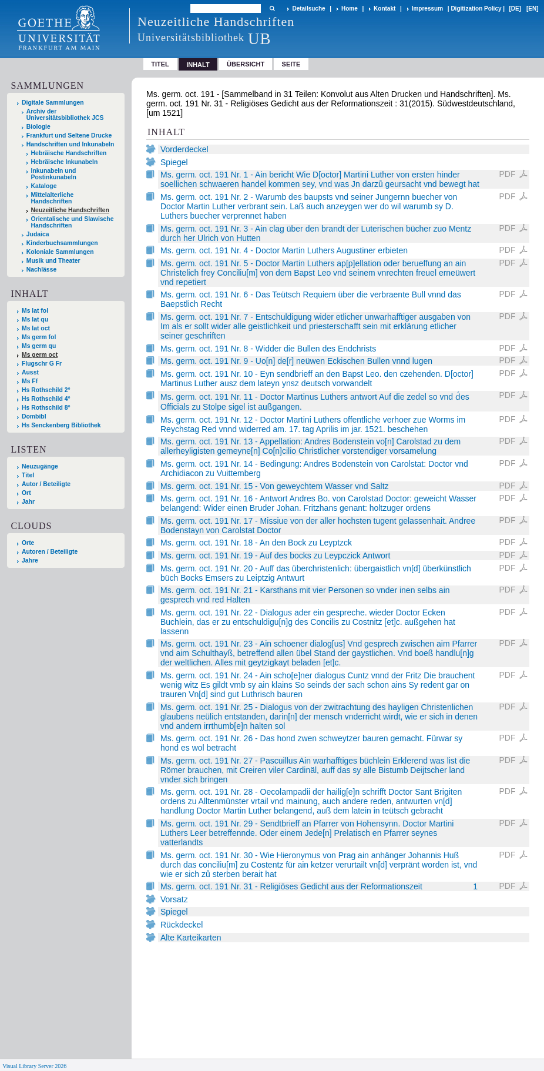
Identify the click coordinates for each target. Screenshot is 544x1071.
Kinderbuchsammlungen (62, 243)
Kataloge (44, 186)
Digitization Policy (476, 8)
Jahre (30, 560)
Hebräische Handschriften (69, 153)
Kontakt (384, 8)
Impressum (427, 8)
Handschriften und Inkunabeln (70, 144)
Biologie (38, 126)
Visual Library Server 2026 (34, 1066)
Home (349, 8)
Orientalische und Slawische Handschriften (72, 222)
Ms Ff (30, 381)
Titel (160, 64)
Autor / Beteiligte (46, 484)
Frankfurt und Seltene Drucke (69, 135)
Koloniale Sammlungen (60, 252)
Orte (28, 543)
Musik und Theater (53, 260)
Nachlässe (41, 269)
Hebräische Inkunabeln (64, 162)
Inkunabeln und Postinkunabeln (53, 174)
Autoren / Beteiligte (50, 551)
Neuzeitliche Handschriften (70, 210)
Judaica (37, 234)
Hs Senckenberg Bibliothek (61, 425)
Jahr (28, 501)
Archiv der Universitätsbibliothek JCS (65, 114)
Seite (291, 64)
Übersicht (245, 64)
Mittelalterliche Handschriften (52, 198)
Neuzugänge (40, 466)
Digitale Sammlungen (53, 102)
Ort (26, 493)
